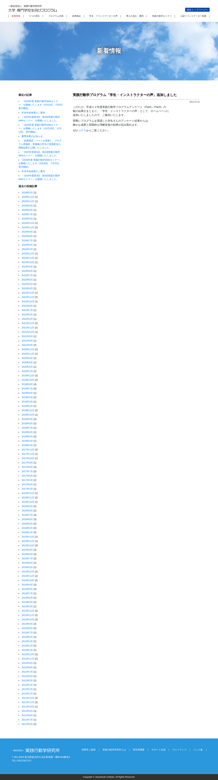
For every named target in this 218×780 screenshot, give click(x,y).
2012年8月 (27, 667)
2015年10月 (28, 545)
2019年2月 (27, 406)
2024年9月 (27, 231)
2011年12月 (28, 698)
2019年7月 (27, 388)
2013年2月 (27, 645)
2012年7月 (27, 671)
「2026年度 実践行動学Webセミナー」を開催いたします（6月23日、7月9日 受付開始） (41, 105)
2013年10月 (28, 619)
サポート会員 (158, 749)
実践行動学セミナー (162, 16)
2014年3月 (27, 606)
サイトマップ (179, 749)
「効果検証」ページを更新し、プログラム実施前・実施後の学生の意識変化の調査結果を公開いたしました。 (40, 144)
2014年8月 (27, 589)
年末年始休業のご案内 (33, 112)
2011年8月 (27, 715)
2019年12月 (28, 375)
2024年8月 (27, 236)
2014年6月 (27, 597)
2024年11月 (28, 227)
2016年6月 (27, 519)
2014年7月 (27, 593)
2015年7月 (27, 558)
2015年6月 (27, 562)
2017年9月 (27, 462)
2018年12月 (28, 410)
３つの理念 (34, 16)
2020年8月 (27, 362)
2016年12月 (28, 493)
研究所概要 (139, 749)
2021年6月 (27, 345)
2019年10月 (28, 380)
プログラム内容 (56, 16)
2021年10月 (28, 332)
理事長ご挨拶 (88, 749)
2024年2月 (27, 249)
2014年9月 (27, 584)
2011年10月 (28, 706)
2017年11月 (28, 454)
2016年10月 (28, 502)
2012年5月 (27, 680)
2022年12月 (28, 292)
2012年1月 (27, 693)
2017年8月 (27, 467)
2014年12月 (28, 571)
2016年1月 (27, 532)
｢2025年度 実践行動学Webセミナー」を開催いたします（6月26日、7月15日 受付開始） (40, 163)
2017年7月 (27, 471)
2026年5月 (27, 192)
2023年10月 (28, 262)
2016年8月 (27, 510)
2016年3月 (27, 528)
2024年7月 (27, 240)
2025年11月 (28, 201)
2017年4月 (27, 484)
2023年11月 (28, 258)
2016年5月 (27, 523)
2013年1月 (27, 650)
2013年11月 (28, 615)
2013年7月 (27, 632)
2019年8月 (27, 384)
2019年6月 (27, 393)
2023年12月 (28, 253)
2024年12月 (28, 223)
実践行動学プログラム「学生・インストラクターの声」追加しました (125, 95)
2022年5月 (27, 314)
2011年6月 (27, 724)
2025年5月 (27, 218)
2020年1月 (27, 371)
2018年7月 (27, 427)
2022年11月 (28, 297)
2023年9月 (27, 266)
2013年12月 (28, 610)
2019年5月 (27, 397)
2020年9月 (27, 358)
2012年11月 (28, 658)
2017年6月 (27, 475)
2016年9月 (27, 506)
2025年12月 (28, 197)
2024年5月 (27, 244)
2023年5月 (27, 284)
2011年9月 (27, 711)
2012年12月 (28, 654)
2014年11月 (28, 576)
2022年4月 (27, 319)
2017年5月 (27, 480)
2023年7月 (27, 275)
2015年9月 (27, 549)
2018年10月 (28, 414)
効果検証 (76, 16)
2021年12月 (28, 323)
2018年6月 (27, 432)
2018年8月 (27, 423)
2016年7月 (27, 515)
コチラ (82, 130)
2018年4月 (27, 441)
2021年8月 (27, 340)
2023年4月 (27, 288)
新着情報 (16, 16)
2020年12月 (28, 349)
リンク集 (198, 749)
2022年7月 (27, 310)
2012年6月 (27, 676)
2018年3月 (27, 445)
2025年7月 (27, 214)
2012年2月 (27, 689)
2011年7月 (27, 719)
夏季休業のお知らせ (32, 136)
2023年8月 (27, 271)
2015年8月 (27, 554)
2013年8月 (27, 628)
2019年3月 (27, 401)
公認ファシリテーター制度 (193, 16)
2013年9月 (27, 623)
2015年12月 (28, 536)
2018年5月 (27, 436)
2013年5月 (27, 637)
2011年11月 (28, 702)
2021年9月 (27, 336)
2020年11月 (28, 353)
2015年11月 (28, 541)
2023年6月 (27, 279)
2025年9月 (27, 205)
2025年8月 (27, 210)
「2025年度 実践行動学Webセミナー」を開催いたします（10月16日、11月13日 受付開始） (40, 128)
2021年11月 (28, 327)
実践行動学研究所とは (114, 749)
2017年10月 (28, 458)
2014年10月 (28, 580)
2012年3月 (27, 684)
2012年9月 (27, 663)
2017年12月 (28, 449)
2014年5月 (27, 602)
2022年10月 (28, 301)
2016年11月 (28, 497)
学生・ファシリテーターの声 (103, 16)
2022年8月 (27, 305)
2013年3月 (27, 641)
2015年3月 (27, 567)
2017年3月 (27, 488)
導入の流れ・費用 (135, 16)
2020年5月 (27, 366)
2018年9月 (27, 419)
